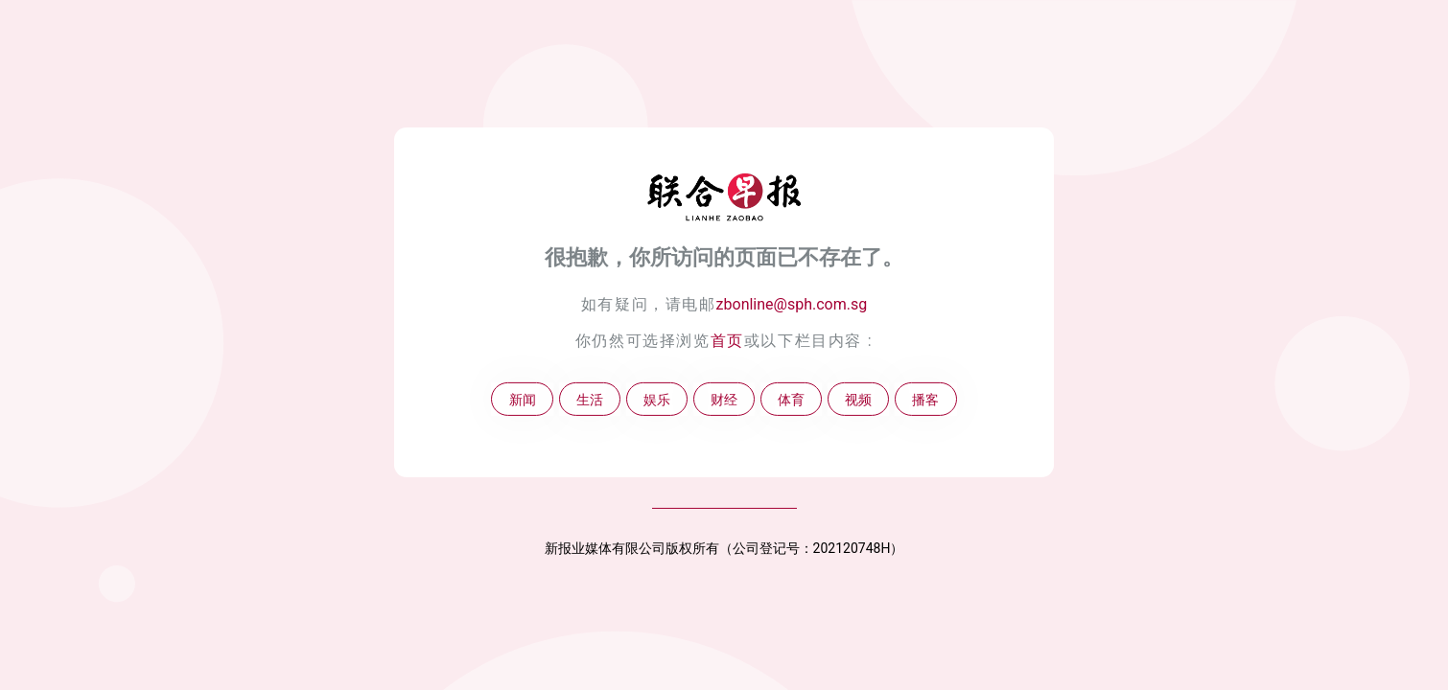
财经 (724, 399)
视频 (858, 399)
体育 (791, 399)
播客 (925, 399)
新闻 (522, 399)
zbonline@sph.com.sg (792, 304)
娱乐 (656, 399)
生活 (589, 399)
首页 (727, 341)
